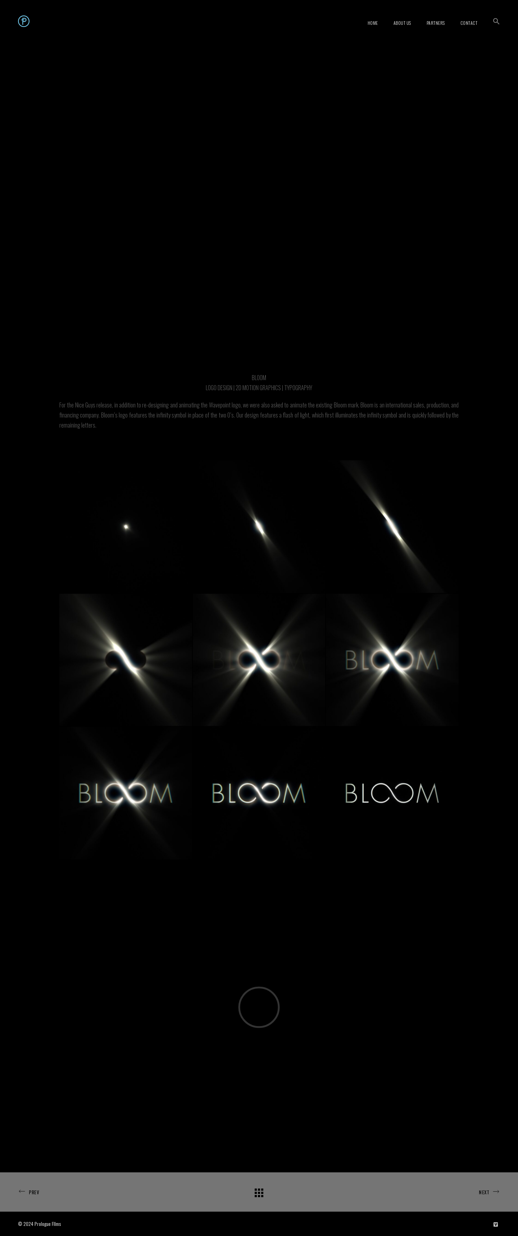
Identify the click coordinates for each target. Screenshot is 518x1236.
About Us (402, 23)
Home (373, 23)
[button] (496, 21)
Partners (436, 23)
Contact (469, 23)
